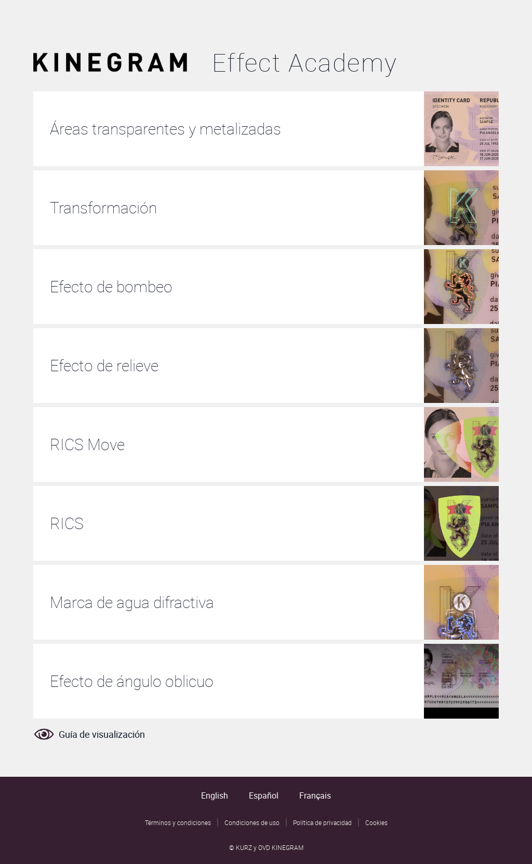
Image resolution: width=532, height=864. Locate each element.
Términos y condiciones (178, 822)
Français (315, 795)
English (214, 795)
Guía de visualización (89, 734)
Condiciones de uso (252, 822)
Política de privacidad (322, 822)
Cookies (376, 822)
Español (263, 795)
